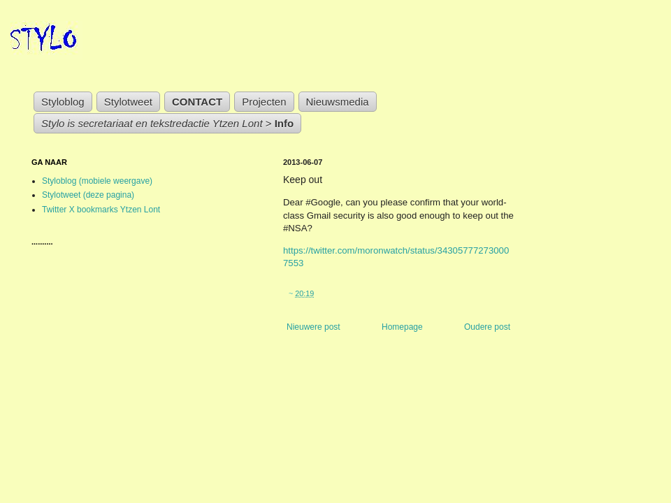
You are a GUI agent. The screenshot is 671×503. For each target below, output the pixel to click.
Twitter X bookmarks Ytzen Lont (101, 209)
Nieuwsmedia (337, 102)
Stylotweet (128, 102)
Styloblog (63, 102)
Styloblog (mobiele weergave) (97, 181)
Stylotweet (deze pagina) (88, 195)
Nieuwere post (313, 327)
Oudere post (487, 327)
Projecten (264, 102)
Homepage (402, 327)
